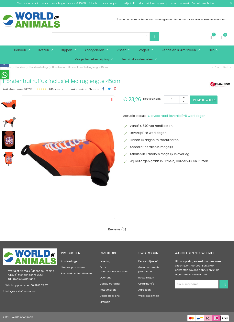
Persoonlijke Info (148, 261)
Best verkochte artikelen (76, 273)
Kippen (69, 50)
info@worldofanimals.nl (21, 291)
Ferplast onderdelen (140, 59)
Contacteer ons (110, 296)
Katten (46, 50)
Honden (23, 50)
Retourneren (108, 290)
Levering (105, 261)
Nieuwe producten (73, 267)
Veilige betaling (110, 284)
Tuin (214, 50)
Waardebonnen (148, 296)
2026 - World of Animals (18, 317)
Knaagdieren (97, 50)
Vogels (147, 50)
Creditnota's (146, 284)
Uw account (149, 253)
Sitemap (105, 302)
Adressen (144, 290)
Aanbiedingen (70, 261)
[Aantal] (176, 100)
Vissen (124, 50)
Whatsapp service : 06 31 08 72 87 (27, 285)
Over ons (105, 277)
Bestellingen (146, 277)
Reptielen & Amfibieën (182, 50)
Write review (78, 89)
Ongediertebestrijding (95, 59)
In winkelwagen (204, 100)
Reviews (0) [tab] (117, 229)
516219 (28, 89)
